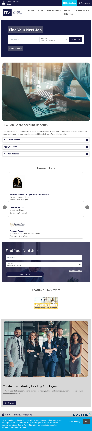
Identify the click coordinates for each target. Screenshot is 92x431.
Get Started (9, 403)
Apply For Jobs (46, 147)
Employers (84, 2)
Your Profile (68, 12)
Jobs (40, 10)
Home (31, 10)
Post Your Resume (46, 140)
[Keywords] (25, 39)
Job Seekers (69, 2)
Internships (54, 10)
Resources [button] (82, 10)
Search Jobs (75, 39)
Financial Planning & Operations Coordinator (29, 194)
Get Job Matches (46, 154)
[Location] (54, 39)
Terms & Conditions (22, 414)
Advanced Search (15, 48)
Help (6, 414)
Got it (86, 422)
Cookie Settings (74, 422)
